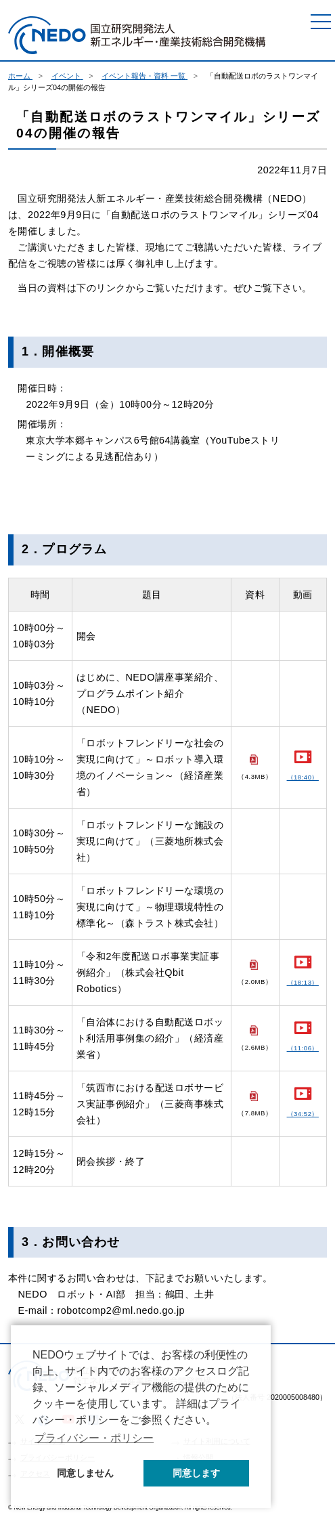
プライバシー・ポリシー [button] (94, 1438)
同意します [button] (196, 1473)
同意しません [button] (85, 1473)
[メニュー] (321, 22)
